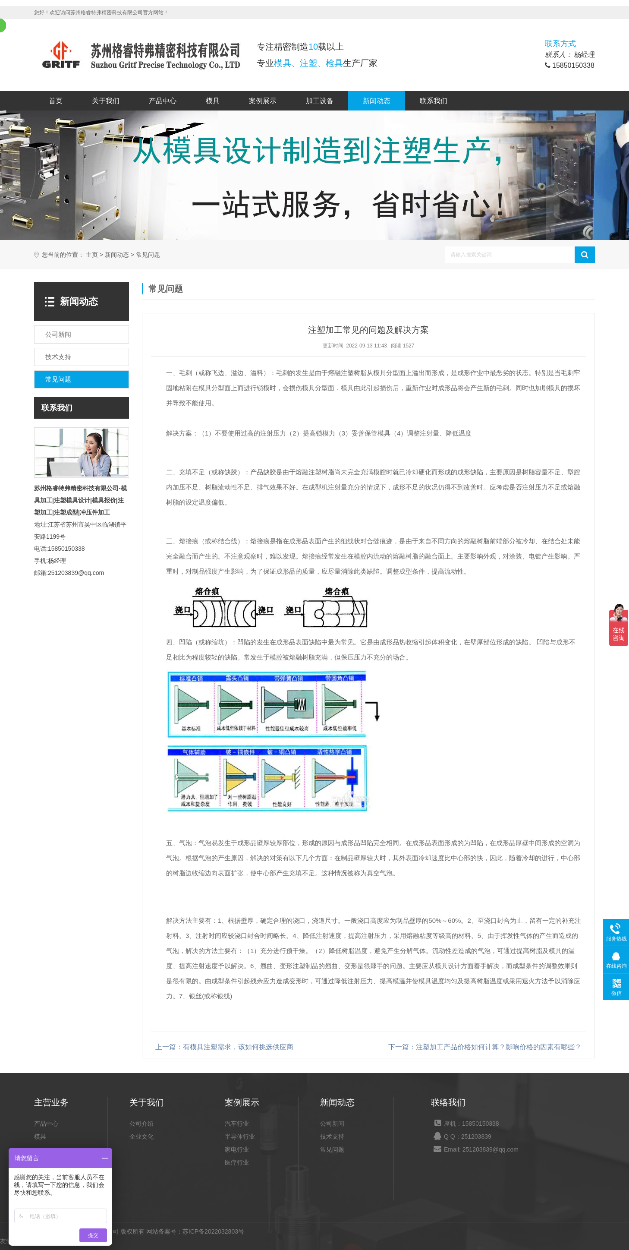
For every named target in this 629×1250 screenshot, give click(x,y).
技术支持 (332, 1136)
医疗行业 (237, 1162)
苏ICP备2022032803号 (213, 1231)
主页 (92, 255)
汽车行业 (237, 1123)
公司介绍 (141, 1123)
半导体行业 (240, 1136)
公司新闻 (332, 1123)
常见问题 (148, 255)
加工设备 (319, 100)
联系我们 (433, 100)
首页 (56, 100)
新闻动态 (376, 100)
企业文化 (141, 1136)
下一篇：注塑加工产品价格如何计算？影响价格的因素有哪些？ (485, 1047)
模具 (213, 100)
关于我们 (106, 100)
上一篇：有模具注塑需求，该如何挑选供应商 (224, 1047)
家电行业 (237, 1149)
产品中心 (162, 100)
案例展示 (263, 100)
